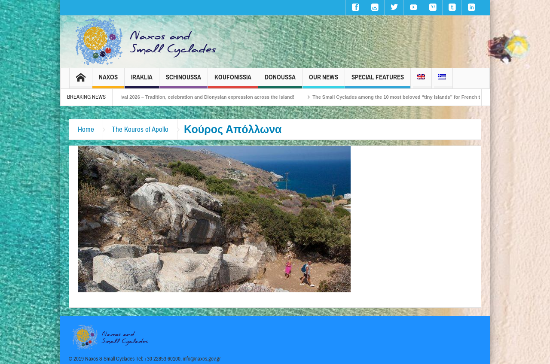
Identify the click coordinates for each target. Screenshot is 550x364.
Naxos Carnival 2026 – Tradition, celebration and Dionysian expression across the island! (201, 97)
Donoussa (280, 80)
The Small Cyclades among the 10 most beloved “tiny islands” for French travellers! (414, 97)
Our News (323, 80)
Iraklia (142, 80)
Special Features (377, 80)
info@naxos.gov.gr (202, 358)
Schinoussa (183, 80)
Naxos (108, 80)
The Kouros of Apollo (140, 129)
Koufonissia (233, 80)
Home (86, 129)
